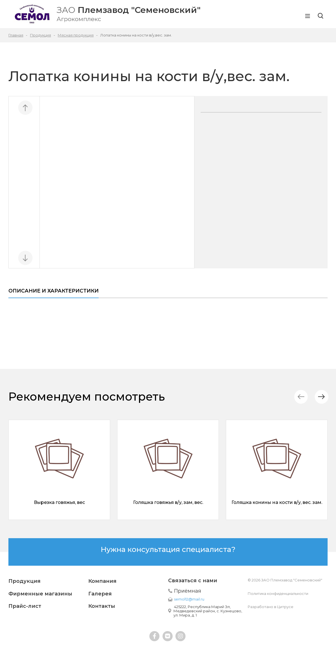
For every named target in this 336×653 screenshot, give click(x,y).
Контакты (101, 606)
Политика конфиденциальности (278, 593)
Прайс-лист (24, 606)
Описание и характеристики (53, 291)
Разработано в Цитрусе (270, 606)
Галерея (100, 594)
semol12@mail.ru (189, 599)
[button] (320, 397)
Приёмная (187, 591)
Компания (102, 581)
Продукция (24, 581)
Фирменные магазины (40, 594)
